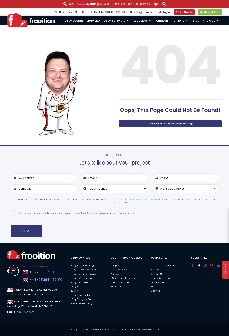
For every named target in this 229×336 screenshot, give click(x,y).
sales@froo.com (24, 311)
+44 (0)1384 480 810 (45, 279)
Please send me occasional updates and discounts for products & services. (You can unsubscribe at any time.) (77, 213)
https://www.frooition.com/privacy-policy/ (133, 199)
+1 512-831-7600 (41, 272)
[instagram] (205, 265)
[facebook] (192, 265)
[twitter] (199, 265)
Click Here (119, 4)
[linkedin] (218, 265)
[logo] (31, 14)
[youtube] (211, 265)
